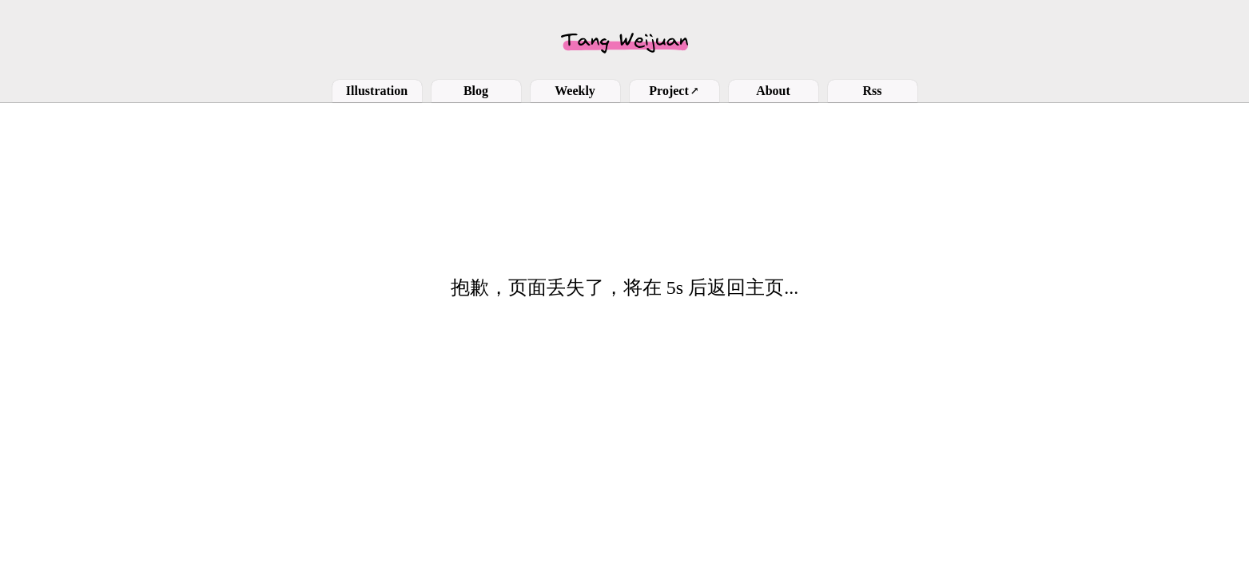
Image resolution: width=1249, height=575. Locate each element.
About (773, 90)
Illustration (377, 90)
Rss (871, 90)
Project (673, 90)
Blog (475, 90)
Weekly (575, 90)
